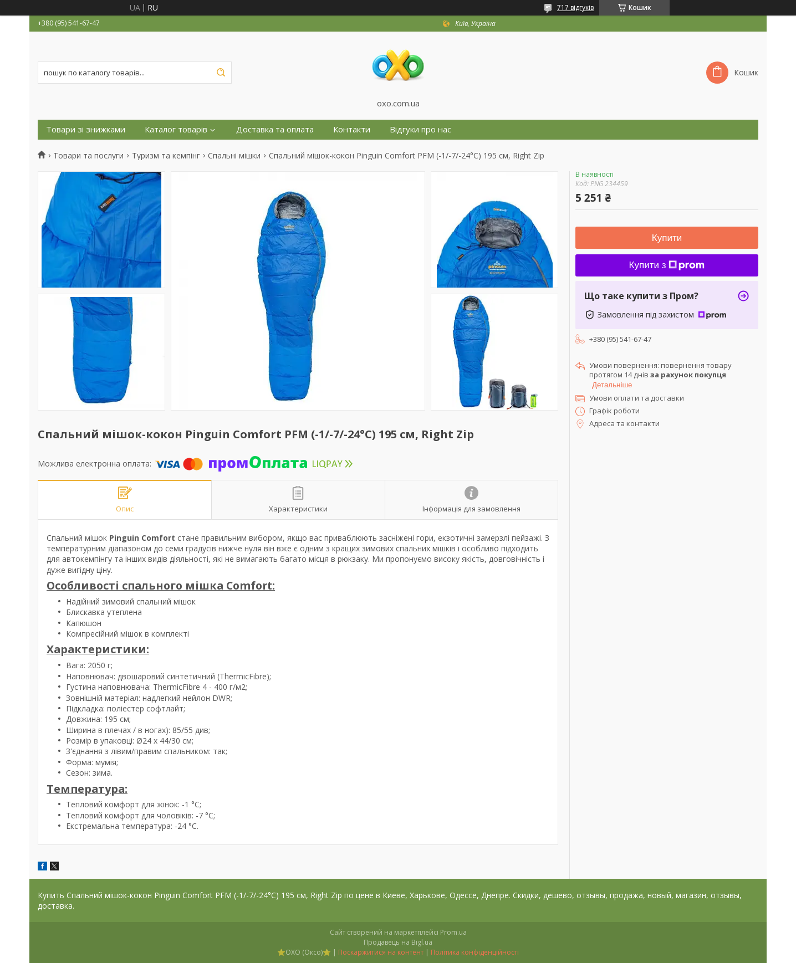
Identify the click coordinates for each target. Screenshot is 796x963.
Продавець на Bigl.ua (398, 942)
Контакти (351, 129)
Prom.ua (453, 932)
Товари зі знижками (85, 129)
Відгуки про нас (420, 129)
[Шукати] (221, 73)
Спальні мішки (234, 156)
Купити (667, 238)
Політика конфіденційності (475, 952)
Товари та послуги (88, 156)
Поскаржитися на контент (380, 952)
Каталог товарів (176, 129)
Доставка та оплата (275, 129)
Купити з (667, 265)
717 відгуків (575, 7)
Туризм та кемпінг (166, 156)
